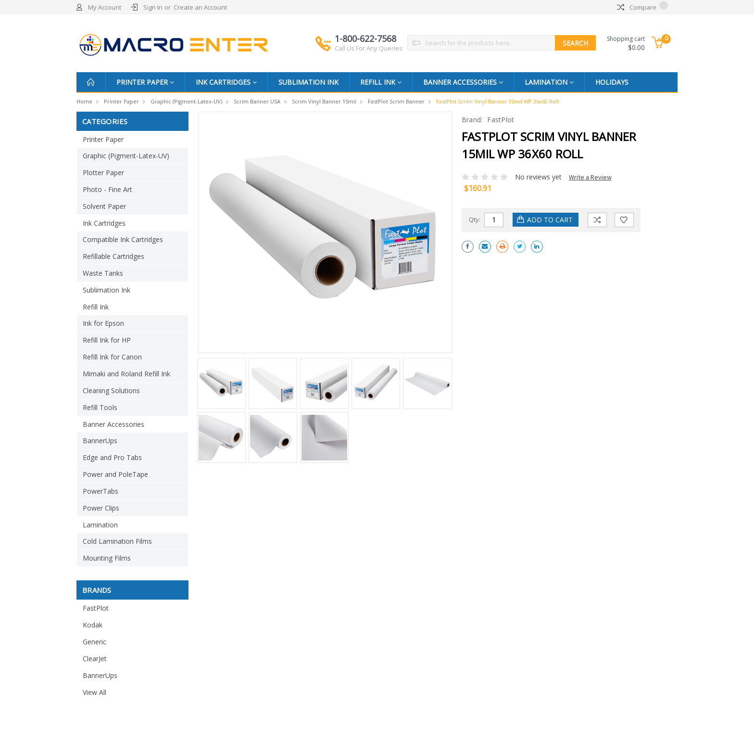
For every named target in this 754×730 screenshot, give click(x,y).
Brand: (472, 119)
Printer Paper (145, 82)
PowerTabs (100, 491)
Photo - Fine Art (107, 189)
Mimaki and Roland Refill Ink (126, 373)
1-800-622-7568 (368, 43)
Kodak (92, 624)
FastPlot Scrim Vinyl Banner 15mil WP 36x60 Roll (497, 101)
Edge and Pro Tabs (112, 457)
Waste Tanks (103, 273)
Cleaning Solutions (111, 390)
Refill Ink (381, 82)
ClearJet (95, 658)
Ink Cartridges (226, 82)
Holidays (611, 82)
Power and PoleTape (115, 474)
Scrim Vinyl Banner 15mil (324, 101)
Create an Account (200, 7)
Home (84, 101)
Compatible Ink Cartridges (123, 239)
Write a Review (590, 177)
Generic (94, 641)
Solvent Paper (104, 206)
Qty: (474, 219)
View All (94, 692)
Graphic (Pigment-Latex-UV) (186, 101)
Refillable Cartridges (113, 256)
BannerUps (100, 440)
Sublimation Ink (308, 82)
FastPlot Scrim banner (396, 101)
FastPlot (96, 608)
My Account (104, 7)
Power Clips (101, 507)
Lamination (549, 82)
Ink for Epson (103, 323)
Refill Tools (100, 407)
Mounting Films (107, 558)
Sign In (153, 7)
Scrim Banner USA (257, 101)
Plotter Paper (103, 172)
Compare (642, 7)
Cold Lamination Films (117, 541)
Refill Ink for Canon (112, 356)
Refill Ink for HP (107, 340)
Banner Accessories (463, 82)
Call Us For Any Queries (368, 48)
